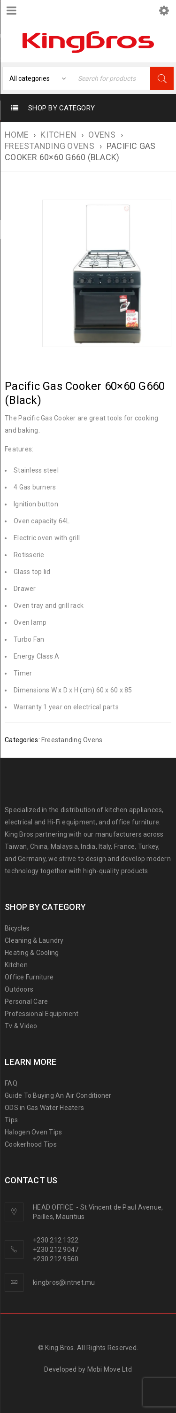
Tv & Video (21, 1026)
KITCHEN (58, 135)
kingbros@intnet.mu (64, 1282)
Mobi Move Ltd (109, 1369)
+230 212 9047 (55, 1249)
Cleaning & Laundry (34, 940)
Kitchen (16, 965)
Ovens (101, 135)
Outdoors (19, 989)
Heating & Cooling (32, 952)
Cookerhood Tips (31, 1144)
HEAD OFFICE (54, 1207)
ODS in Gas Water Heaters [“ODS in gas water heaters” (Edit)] (44, 1107)
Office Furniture (29, 977)
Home (17, 135)
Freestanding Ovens (50, 146)
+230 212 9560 (55, 1259)
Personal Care (26, 1001)
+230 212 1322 (55, 1240)
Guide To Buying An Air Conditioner (58, 1095)
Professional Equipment (42, 1013)
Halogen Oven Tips (33, 1132)
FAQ (11, 1083)
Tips (11, 1120)
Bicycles (17, 928)
